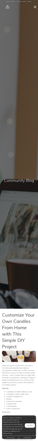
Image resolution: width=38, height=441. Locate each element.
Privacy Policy (27, 437)
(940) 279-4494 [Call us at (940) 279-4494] (10, 1)
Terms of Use (10, 437)
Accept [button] (30, 425)
